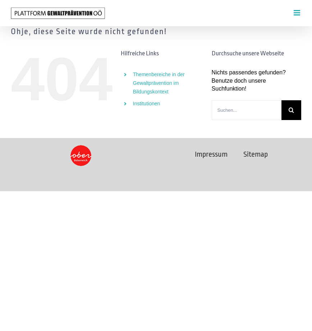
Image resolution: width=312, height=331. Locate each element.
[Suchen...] (246, 110)
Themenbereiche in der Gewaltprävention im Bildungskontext (159, 83)
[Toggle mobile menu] (297, 13)
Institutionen (146, 103)
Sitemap (255, 154)
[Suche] (291, 110)
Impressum (211, 154)
